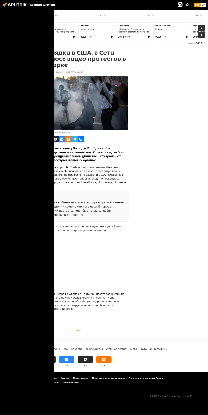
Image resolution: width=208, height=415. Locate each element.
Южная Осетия (94, 348)
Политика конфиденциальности (108, 378)
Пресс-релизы (80, 378)
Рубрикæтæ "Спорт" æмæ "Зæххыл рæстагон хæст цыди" (134, 30)
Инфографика (158, 348)
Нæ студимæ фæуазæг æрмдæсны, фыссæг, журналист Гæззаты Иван (60, 32)
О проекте (8, 378)
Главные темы (13, 29)
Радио (56, 348)
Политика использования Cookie (146, 378)
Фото (143, 348)
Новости (159, 29)
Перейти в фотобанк (61, 132)
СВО (65, 348)
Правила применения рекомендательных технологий (31, 382)
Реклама (64, 378)
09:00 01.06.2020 (41, 71)
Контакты (52, 378)
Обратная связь (71, 382)
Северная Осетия (116, 348)
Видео (133, 348)
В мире (36, 316)
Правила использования (30, 378)
